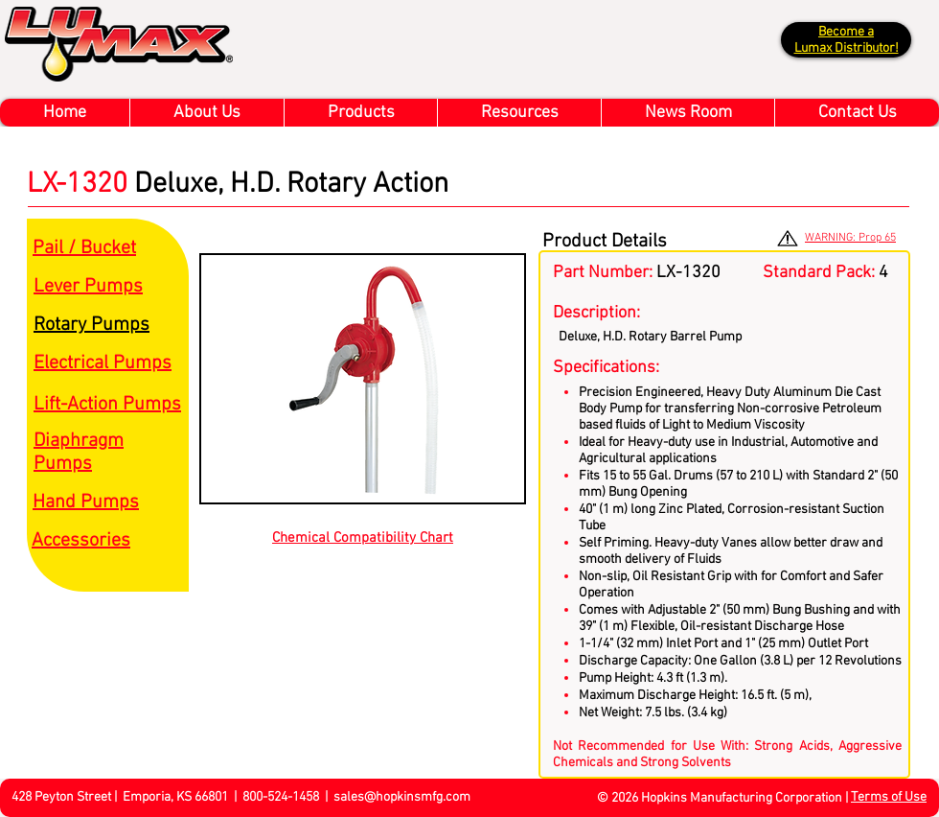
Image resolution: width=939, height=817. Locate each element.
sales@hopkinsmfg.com (401, 797)
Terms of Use (889, 797)
